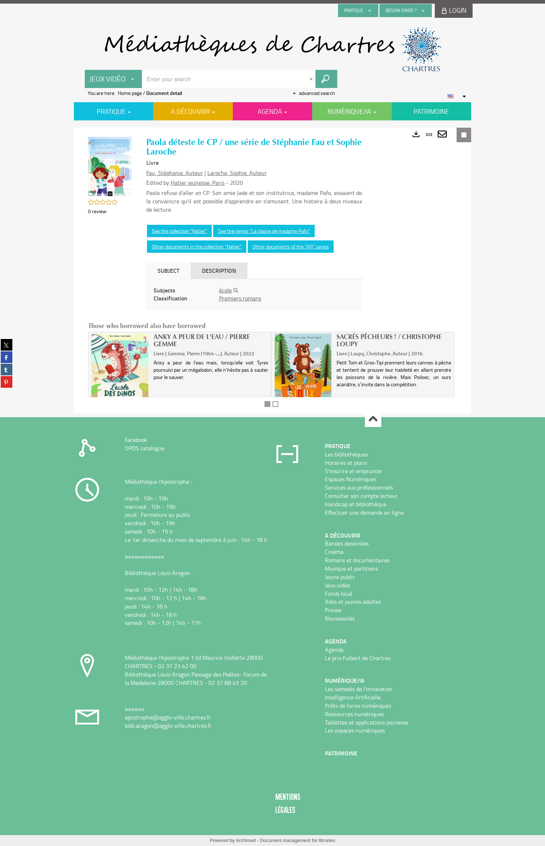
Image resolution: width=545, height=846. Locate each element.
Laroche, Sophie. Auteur (237, 173)
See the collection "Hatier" (179, 230)
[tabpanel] (254, 294)
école (225, 290)
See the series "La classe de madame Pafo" (264, 230)
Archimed (246, 840)
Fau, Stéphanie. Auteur (174, 173)
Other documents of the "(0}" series (290, 246)
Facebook (136, 440)
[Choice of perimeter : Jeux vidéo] (113, 79)
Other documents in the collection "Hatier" (197, 246)
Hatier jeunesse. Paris (197, 183)
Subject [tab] (168, 270)
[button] (110, 165)
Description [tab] (219, 270)
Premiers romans (240, 298)
